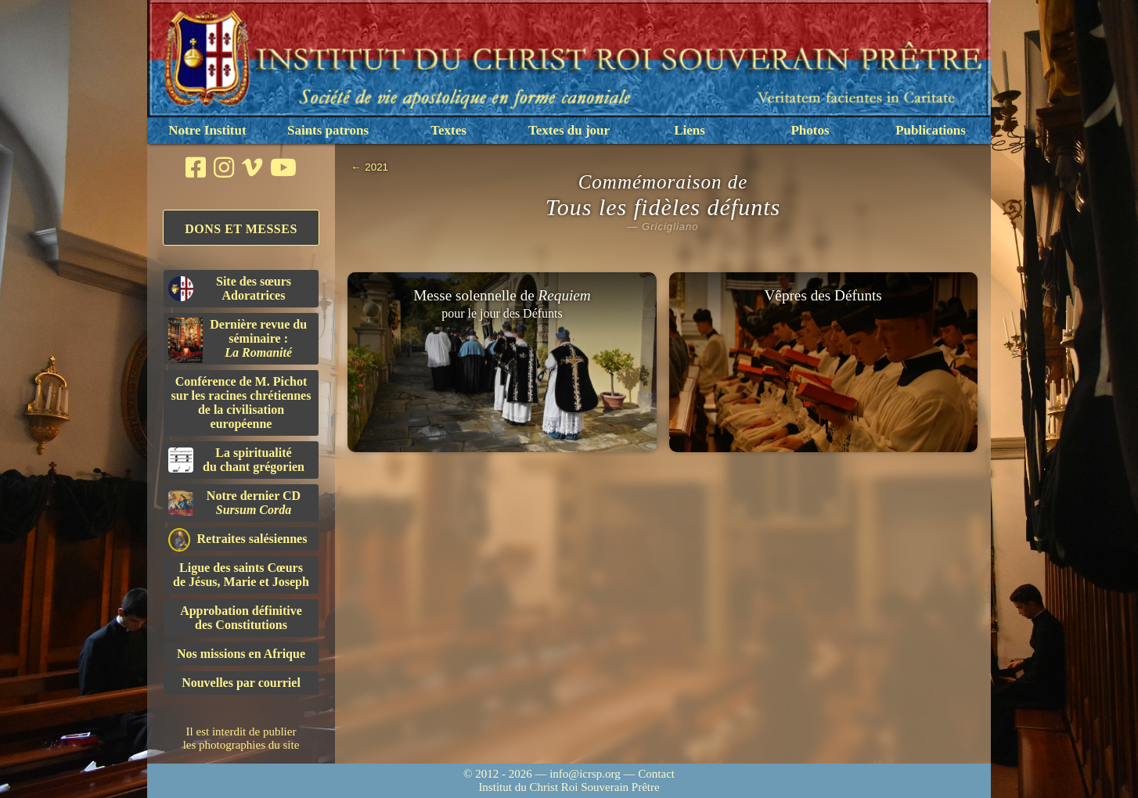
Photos (809, 130)
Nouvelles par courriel (241, 682)
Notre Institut (207, 130)
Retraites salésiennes (237, 539)
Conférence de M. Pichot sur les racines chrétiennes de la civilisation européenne (241, 402)
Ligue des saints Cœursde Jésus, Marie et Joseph (241, 574)
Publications (930, 130)
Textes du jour (569, 130)
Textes (448, 130)
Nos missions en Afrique (241, 653)
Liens (689, 130)
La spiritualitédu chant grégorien (236, 459)
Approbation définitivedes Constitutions (241, 617)
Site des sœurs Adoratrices (229, 288)
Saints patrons (328, 130)
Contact (656, 773)
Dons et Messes (241, 228)
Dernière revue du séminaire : (237, 340)
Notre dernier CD (234, 502)
